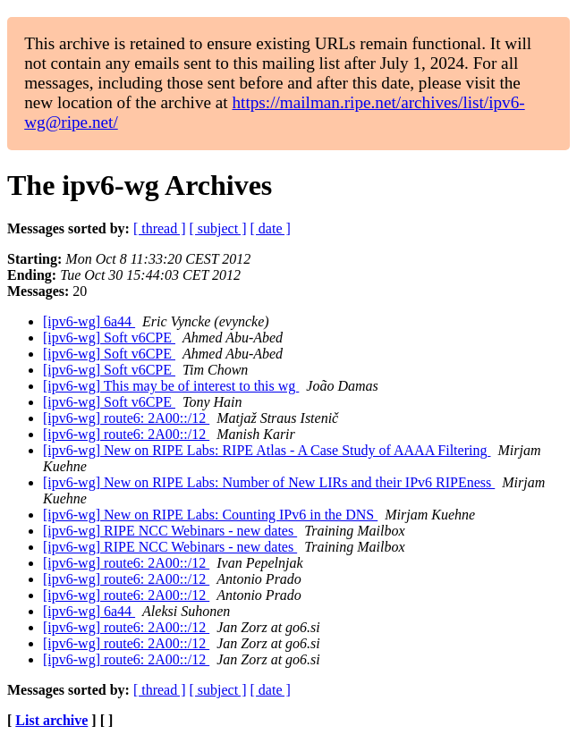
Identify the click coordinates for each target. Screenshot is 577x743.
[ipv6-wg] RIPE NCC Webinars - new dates (170, 530)
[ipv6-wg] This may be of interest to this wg (171, 385)
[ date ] (270, 228)
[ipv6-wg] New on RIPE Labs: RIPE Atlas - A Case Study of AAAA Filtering (266, 450)
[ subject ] (218, 228)
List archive (51, 720)
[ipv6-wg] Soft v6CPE (109, 337)
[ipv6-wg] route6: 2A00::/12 (126, 418)
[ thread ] (159, 228)
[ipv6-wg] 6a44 (89, 321)
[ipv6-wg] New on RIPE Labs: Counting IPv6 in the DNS (210, 514)
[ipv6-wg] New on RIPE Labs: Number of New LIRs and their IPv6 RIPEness (269, 482)
